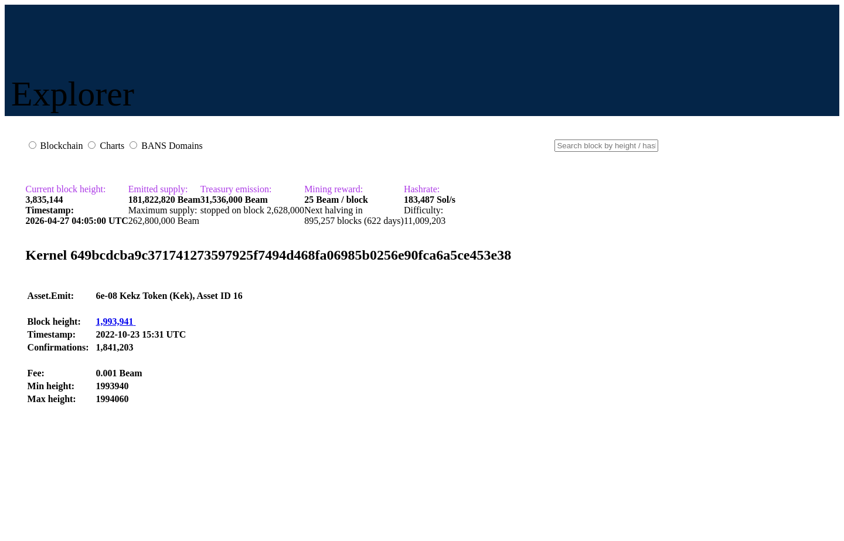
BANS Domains (171, 146)
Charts (112, 146)
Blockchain (61, 146)
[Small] (606, 145)
